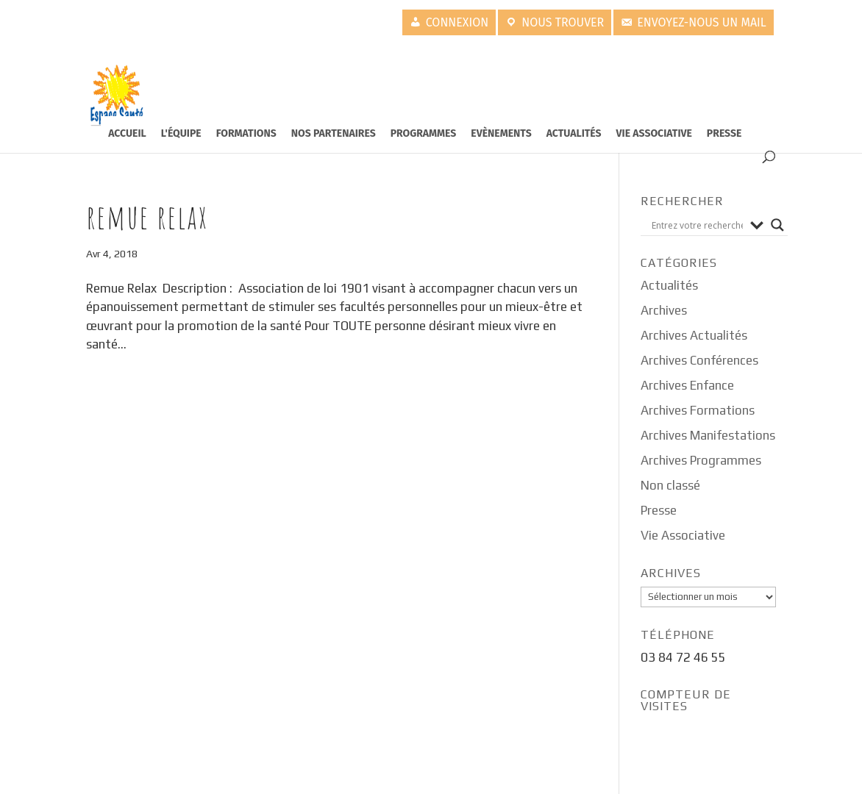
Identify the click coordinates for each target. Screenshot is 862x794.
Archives (664, 310)
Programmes (424, 133)
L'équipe (181, 133)
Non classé (670, 485)
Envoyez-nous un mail (701, 22)
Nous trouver (562, 22)
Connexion (457, 22)
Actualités (574, 133)
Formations (246, 133)
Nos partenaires (333, 133)
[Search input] (697, 225)
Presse (724, 133)
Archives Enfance (687, 385)
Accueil (127, 133)
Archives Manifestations (708, 435)
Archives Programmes (701, 460)
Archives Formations (698, 410)
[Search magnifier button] (777, 225)
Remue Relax (147, 216)
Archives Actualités (694, 335)
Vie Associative (654, 133)
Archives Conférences (699, 360)
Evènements (501, 133)
